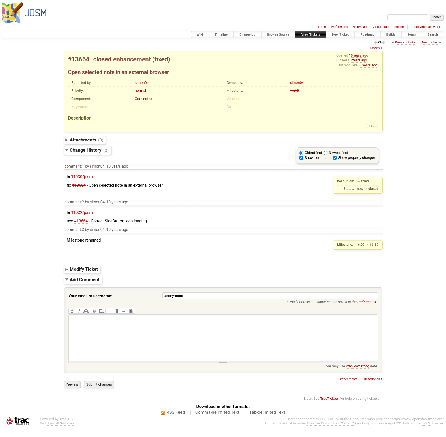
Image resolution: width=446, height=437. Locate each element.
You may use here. (351, 375)
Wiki (200, 34)
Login (322, 27)
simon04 (142, 82)
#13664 (78, 59)
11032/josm (82, 212)
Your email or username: (90, 296)
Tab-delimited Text (267, 420)
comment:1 (74, 166)
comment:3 (74, 229)
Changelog (247, 34)
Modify (375, 48)
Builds (391, 34)
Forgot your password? (426, 27)
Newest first (338, 153)
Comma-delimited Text (217, 420)
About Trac (381, 27)
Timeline (221, 34)
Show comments (318, 157)
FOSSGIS (327, 427)
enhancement (132, 59)
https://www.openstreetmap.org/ (418, 427)
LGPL (426, 432)
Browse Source (278, 34)
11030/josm (82, 176)
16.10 (294, 90)
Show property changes (357, 157)
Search (432, 34)
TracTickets (329, 407)
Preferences (339, 27)
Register (399, 27)
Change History (89, 150)
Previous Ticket (405, 42)
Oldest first (313, 153)
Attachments (87, 140)
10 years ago (358, 55)
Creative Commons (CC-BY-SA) (331, 432)
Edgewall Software (59, 432)
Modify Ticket (84, 269)
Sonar (411, 34)
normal (140, 90)
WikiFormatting (357, 375)
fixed (161, 59)
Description (372, 388)
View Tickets (310, 34)
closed (102, 59)
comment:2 (74, 202)
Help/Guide (360, 27)
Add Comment (85, 279)
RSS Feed (176, 420)
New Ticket (340, 34)
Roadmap (367, 34)
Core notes (143, 99)
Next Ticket (430, 42)
